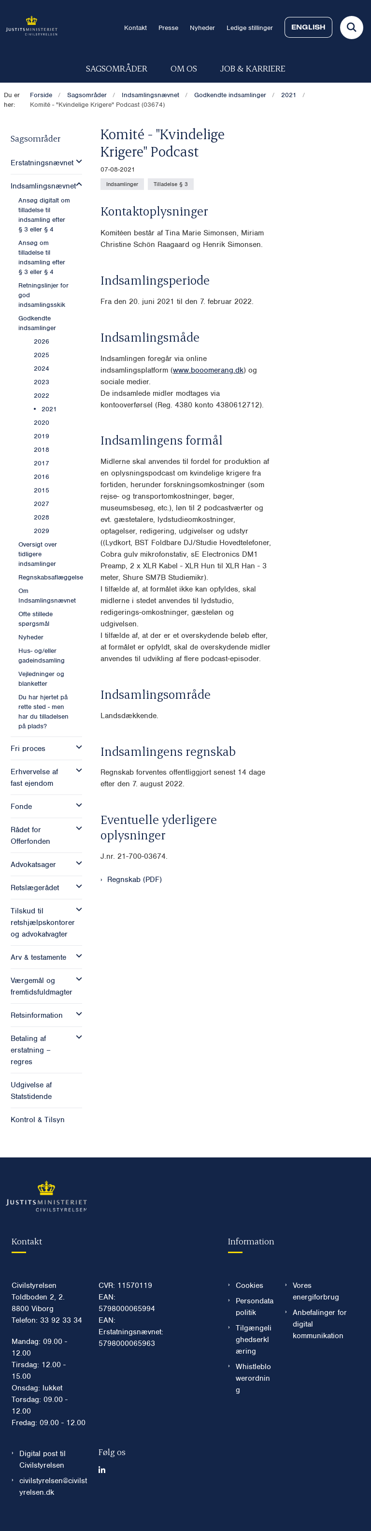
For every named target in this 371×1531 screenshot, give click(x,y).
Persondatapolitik (254, 1306)
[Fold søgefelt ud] (351, 27)
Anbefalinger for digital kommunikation (320, 1324)
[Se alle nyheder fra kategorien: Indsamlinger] (122, 184)
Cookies (249, 1285)
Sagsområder (116, 67)
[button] (76, 161)
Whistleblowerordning (253, 1378)
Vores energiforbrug (316, 1291)
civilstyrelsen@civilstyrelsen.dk (53, 1486)
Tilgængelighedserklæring (253, 1339)
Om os (184, 67)
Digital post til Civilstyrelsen (42, 1459)
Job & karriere (252, 67)
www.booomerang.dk (208, 370)
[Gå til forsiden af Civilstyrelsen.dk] (28, 27)
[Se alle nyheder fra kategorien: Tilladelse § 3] (171, 184)
